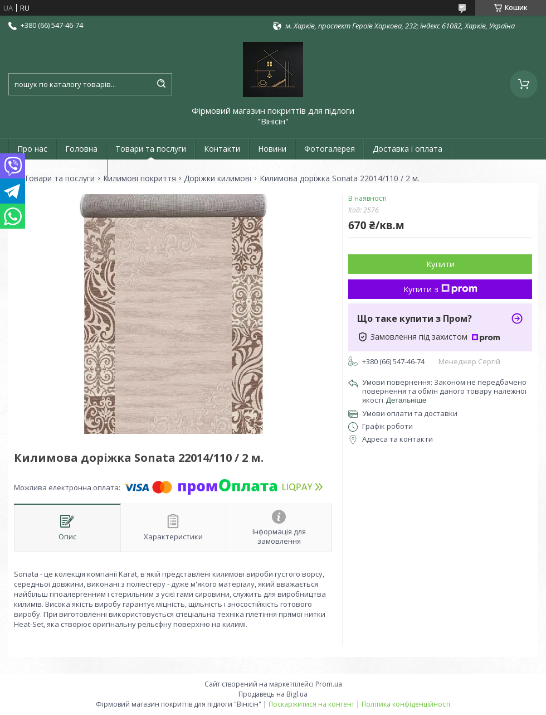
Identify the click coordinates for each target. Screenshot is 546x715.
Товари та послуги (150, 148)
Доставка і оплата (407, 148)
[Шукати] (161, 84)
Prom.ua (328, 684)
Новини (272, 148)
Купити (440, 263)
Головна (81, 148)
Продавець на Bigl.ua (273, 694)
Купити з (440, 288)
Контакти (222, 148)
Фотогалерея (329, 148)
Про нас (32, 148)
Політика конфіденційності (406, 704)
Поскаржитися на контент (311, 704)
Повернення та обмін (58, 170)
